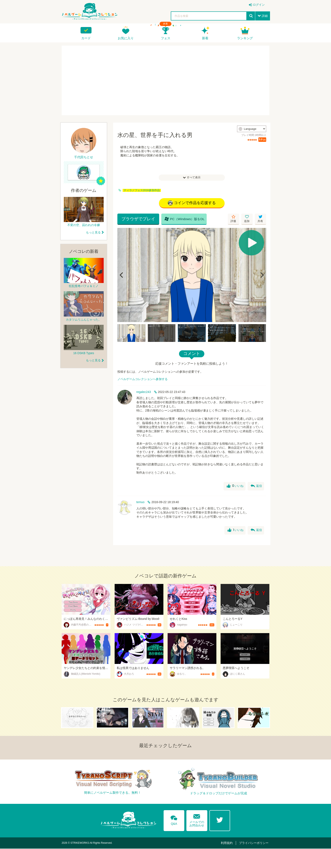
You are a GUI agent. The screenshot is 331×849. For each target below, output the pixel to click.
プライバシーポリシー (254, 843)
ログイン (259, 4)
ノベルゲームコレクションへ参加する (142, 379)
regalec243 (143, 392)
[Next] (261, 275)
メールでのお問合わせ (197, 819)
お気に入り (126, 38)
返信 (256, 486)
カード (86, 38)
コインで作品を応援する (192, 203)
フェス (165, 38)
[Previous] (122, 275)
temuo (140, 502)
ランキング (245, 38)
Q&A (173, 820)
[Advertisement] (165, 80)
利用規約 (228, 843)
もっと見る (93, 232)
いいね (235, 486)
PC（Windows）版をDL (183, 219)
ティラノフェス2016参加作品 (142, 190)
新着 (205, 38)
